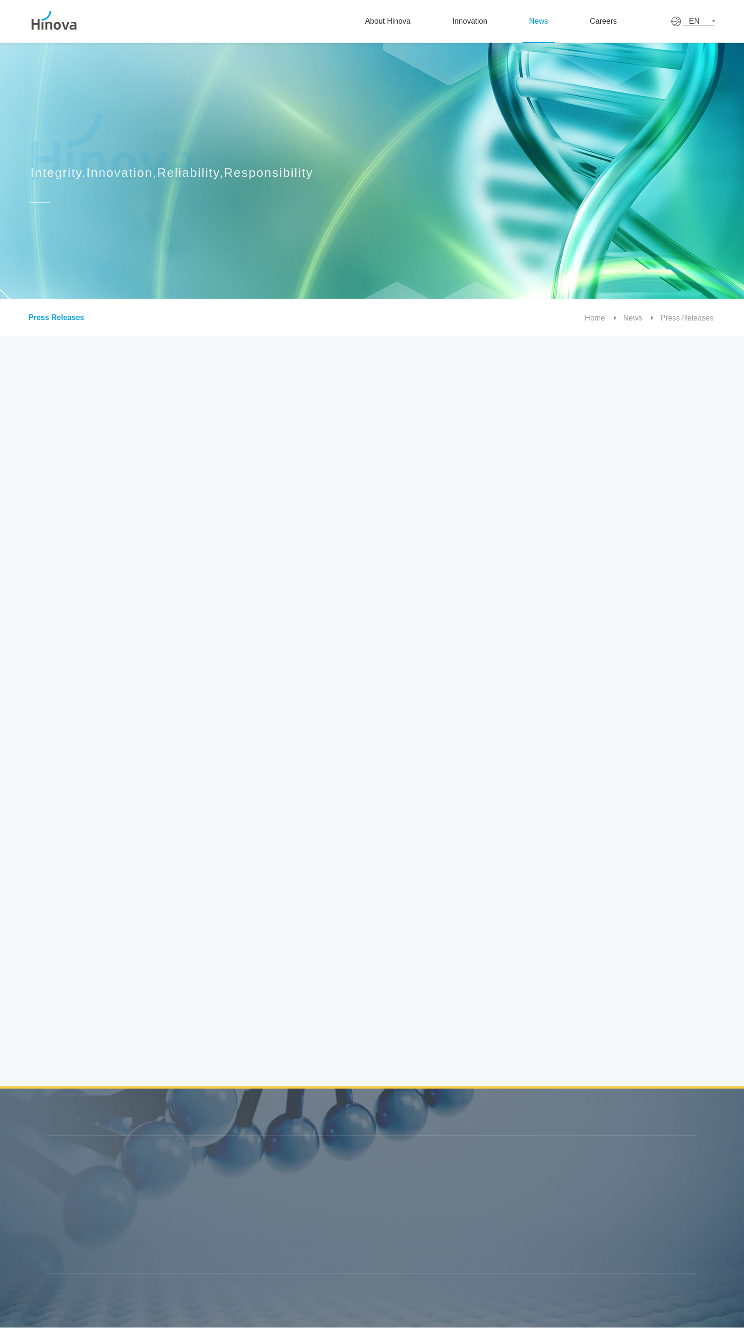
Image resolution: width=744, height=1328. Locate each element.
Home (601, 318)
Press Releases (52, 317)
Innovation (479, 21)
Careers (624, 21)
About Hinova (394, 21)
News (553, 21)
